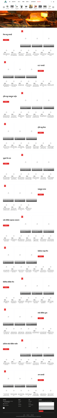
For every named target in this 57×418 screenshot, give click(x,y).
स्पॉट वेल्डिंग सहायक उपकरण (11, 220)
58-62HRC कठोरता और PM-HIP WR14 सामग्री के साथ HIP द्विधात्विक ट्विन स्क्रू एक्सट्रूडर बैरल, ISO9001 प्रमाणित (8, 138)
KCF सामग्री (41, 65)
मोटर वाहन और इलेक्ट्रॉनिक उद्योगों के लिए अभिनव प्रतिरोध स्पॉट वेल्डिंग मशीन (50, 364)
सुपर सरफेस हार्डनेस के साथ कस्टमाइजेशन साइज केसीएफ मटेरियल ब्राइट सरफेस (31, 76)
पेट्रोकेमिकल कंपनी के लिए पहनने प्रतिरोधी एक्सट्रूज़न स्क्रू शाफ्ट (21, 209)
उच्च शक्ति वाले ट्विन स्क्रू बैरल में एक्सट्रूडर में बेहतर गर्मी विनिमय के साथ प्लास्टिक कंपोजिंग (19, 138)
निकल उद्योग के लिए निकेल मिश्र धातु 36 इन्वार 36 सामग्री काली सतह (21, 395)
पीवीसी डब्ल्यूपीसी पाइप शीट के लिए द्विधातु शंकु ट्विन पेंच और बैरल (21, 116)
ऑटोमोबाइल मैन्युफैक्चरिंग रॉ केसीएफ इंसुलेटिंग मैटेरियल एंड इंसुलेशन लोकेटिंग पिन (6, 85)
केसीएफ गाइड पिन (43, 251)
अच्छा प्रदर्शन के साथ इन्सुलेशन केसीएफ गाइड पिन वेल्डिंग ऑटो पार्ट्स (35, 271)
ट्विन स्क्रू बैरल (42, 127)
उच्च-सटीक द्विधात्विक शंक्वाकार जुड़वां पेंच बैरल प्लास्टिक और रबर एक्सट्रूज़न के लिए (48, 107)
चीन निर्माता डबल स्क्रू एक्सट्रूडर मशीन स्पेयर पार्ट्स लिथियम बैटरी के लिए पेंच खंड (50, 178)
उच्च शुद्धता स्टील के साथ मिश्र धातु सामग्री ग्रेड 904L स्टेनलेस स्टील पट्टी (48, 45)
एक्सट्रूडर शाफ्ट (42, 189)
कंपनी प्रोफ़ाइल (19, 401)
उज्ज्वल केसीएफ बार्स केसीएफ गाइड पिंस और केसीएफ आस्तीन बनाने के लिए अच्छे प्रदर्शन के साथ (19, 76)
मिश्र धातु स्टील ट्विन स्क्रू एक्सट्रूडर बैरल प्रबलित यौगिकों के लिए (21, 147)
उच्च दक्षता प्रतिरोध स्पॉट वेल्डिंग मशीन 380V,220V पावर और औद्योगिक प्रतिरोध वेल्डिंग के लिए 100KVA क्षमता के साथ (13, 55)
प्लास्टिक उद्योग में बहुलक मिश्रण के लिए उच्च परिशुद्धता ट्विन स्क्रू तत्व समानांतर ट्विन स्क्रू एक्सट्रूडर (48, 169)
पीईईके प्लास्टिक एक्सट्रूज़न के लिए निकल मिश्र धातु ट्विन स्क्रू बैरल (13, 147)
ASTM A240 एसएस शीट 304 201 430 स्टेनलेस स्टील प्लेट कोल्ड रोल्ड (36, 54)
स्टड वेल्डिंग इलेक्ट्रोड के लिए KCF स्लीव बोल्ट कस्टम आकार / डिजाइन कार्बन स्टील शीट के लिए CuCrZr (48, 231)
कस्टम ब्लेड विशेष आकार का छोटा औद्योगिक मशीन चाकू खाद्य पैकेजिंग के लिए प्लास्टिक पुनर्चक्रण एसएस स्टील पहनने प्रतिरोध (36, 117)
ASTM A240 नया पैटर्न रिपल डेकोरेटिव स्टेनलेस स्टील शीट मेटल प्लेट (50, 54)
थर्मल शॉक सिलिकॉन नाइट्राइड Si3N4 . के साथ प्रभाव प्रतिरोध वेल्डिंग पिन (36, 302)
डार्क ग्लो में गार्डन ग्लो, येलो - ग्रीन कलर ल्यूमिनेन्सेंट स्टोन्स (8, 385)
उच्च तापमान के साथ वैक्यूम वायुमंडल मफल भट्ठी (48, 354)
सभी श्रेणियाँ (30, 406)
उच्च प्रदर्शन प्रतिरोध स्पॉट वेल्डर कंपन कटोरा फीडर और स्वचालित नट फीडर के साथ (36, 364)
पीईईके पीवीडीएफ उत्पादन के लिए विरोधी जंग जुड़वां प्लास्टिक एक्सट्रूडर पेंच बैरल (43, 147)
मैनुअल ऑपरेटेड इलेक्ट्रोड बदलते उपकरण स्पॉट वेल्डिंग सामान (31, 324)
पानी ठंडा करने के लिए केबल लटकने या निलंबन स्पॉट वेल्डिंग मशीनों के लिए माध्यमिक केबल (50, 240)
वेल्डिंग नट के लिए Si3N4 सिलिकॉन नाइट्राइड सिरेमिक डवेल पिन (51, 302)
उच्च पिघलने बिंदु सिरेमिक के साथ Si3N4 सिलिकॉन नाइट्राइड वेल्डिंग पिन (43, 302)
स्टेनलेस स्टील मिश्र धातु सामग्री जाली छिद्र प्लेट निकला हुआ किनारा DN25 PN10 (25, 45)
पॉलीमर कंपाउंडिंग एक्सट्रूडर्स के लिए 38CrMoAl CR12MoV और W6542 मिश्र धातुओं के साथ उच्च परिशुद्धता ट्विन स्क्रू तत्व (6, 179)
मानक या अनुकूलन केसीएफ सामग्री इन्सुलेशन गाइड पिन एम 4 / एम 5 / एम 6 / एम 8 (6, 271)
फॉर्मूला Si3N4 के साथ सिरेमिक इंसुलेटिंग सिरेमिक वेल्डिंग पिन (6, 302)
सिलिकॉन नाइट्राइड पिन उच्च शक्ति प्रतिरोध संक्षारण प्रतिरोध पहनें (28, 302)
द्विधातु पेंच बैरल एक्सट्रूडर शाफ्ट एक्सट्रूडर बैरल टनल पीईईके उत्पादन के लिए (28, 147)
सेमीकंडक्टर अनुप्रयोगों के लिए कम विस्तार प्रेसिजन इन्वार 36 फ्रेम (6, 54)
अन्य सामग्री (41, 375)
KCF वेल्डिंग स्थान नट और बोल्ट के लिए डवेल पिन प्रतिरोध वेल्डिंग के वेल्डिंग (13, 271)
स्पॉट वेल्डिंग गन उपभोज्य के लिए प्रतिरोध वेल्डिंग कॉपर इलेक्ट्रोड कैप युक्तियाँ (6, 240)
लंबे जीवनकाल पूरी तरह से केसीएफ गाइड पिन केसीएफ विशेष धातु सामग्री (31, 262)
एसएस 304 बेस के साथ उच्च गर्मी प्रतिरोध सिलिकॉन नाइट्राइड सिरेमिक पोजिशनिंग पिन (25, 293)
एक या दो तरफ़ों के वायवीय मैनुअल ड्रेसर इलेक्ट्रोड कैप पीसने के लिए (8, 324)
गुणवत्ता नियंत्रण (19, 404)
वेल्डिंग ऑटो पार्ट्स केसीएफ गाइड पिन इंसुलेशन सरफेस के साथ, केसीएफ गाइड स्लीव (8, 262)
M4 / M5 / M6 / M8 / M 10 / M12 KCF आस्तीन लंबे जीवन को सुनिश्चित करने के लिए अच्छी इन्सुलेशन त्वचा (8, 76)
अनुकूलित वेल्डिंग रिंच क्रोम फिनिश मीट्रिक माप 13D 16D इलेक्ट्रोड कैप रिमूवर (50, 333)
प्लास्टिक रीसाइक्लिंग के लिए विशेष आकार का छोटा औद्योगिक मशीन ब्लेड (28, 116)
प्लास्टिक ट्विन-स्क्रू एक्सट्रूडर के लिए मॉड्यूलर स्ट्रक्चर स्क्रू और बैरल (35, 178)
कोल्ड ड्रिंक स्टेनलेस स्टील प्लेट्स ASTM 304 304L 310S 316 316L (43, 54)
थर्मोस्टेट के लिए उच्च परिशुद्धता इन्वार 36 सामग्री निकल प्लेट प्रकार (13, 395)
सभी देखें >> (40, 70)
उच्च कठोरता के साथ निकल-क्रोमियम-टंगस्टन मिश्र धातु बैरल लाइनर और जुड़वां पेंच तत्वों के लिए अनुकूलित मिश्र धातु (25, 169)
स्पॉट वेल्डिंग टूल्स (42, 313)
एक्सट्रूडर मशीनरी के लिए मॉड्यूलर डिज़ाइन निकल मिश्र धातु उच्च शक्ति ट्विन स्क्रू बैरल (31, 138)
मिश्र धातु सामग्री (7, 35)
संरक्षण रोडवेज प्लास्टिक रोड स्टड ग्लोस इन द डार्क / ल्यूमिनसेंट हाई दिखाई (31, 385)
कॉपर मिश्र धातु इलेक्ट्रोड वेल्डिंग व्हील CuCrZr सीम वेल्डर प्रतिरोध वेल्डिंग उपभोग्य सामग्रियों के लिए (36, 231)
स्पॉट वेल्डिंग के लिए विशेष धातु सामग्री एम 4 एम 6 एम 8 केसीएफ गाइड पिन (21, 271)
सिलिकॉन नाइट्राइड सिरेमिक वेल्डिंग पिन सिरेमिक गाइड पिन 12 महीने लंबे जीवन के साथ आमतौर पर (37, 293)
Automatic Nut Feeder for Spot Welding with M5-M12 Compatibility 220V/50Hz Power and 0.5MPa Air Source (25, 354)
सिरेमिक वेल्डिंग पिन (8, 282)
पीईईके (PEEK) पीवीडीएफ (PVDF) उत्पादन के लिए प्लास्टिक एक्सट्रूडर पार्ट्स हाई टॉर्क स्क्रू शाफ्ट (19, 200)
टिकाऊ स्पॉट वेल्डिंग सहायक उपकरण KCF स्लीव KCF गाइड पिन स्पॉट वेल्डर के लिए (50, 271)
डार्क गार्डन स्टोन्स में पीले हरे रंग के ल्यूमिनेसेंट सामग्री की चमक (18, 385)
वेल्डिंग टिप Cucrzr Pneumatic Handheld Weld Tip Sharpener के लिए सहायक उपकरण (25, 231)
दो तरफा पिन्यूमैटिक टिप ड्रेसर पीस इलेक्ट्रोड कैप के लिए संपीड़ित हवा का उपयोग (20, 324)
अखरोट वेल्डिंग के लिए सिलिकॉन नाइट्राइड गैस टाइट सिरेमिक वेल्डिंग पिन (14, 302)
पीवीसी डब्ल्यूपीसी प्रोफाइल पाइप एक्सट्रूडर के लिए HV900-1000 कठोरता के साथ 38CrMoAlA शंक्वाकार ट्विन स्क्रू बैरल (37, 107)
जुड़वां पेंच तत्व (7, 158)
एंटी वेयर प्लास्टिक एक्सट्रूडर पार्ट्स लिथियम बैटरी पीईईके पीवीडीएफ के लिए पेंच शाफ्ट (31, 200)
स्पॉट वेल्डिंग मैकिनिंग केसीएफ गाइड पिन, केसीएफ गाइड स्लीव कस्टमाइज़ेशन (19, 262)
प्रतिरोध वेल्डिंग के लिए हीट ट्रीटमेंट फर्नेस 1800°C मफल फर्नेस (36, 354)
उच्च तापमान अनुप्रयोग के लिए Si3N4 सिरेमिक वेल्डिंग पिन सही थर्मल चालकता (21, 302)
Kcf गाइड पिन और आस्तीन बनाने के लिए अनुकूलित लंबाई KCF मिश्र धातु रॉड (13, 85)
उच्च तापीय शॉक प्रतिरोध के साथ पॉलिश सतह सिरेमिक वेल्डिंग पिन (48, 293)
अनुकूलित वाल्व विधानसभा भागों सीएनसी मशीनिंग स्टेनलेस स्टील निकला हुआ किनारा (43, 395)
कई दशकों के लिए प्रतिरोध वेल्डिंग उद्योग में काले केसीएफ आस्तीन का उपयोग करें (28, 271)
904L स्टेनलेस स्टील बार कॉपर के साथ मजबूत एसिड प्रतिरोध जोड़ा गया (36, 45)
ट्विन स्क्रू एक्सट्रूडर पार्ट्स (10, 96)
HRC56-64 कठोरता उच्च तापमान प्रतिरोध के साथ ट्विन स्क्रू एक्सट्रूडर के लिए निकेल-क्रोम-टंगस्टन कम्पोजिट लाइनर (25, 107)
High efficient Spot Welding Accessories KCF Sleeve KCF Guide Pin (43, 271)
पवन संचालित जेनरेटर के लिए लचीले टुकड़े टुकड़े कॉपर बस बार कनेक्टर (14, 240)
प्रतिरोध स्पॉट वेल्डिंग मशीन (10, 344)
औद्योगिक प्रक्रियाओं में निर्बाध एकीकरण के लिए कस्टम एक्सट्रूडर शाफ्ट (28, 209)
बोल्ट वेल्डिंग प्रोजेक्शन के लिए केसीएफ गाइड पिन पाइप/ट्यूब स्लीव (43, 85)
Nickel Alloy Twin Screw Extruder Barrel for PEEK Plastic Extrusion (6, 147)
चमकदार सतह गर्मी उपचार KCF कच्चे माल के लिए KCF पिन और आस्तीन (28, 85)
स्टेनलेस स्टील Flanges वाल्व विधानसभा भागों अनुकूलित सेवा (28, 395)
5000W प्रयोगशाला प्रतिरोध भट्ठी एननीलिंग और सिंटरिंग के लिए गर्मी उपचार (6, 364)
